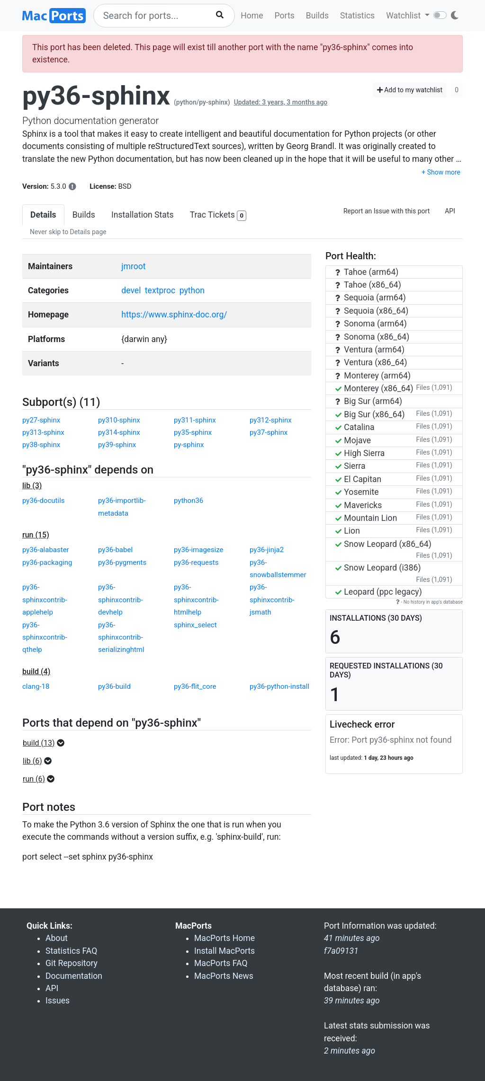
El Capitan (358, 479)
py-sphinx (189, 444)
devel (131, 290)
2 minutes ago (349, 1050)
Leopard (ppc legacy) (378, 592)
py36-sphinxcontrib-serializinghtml (121, 637)
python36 (188, 500)
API (450, 211)
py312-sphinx (271, 420)
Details (43, 215)
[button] (46, 743)
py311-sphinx (195, 420)
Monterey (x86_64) (374, 388)
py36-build (114, 686)
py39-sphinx (117, 444)
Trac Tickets (218, 215)
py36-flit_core (195, 686)
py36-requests (196, 562)
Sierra (350, 466)
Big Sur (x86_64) (370, 414)
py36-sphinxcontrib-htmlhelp (196, 599)
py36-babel (115, 549)
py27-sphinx (41, 420)
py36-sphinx (96, 95)
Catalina (355, 427)
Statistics (357, 15)
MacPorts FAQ (221, 963)
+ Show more (441, 172)
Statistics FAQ (71, 951)
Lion (347, 531)
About (56, 938)
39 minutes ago (352, 1000)
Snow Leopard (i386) (378, 567)
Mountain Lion (366, 518)
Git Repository (71, 963)
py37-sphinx (268, 432)
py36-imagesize (198, 549)
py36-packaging (47, 562)
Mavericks (358, 505)
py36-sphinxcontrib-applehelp (44, 599)
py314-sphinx (119, 432)
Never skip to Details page (68, 232)
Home (252, 15)
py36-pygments (122, 562)
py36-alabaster (45, 549)
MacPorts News (223, 976)
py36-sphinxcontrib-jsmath (272, 599)
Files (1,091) (434, 387)
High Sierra (360, 453)
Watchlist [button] (404, 15)
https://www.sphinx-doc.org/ (174, 314)
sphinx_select (195, 625)
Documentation (73, 976)
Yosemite (357, 492)
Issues (57, 1000)
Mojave (353, 440)
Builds (317, 15)
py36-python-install (279, 686)
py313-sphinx (43, 432)
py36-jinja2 (267, 549)
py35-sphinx (193, 432)
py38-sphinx (41, 444)
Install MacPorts (224, 951)
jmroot (133, 266)
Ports (285, 15)
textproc (160, 290)
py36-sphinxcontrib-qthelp (44, 637)
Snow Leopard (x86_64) (383, 544)
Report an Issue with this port (386, 211)
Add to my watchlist (410, 90)
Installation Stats (142, 215)
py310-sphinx (119, 420)
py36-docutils (43, 500)
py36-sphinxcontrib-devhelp (120, 599)
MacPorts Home (224, 938)
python (192, 290)
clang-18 (35, 686)
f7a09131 (341, 951)
